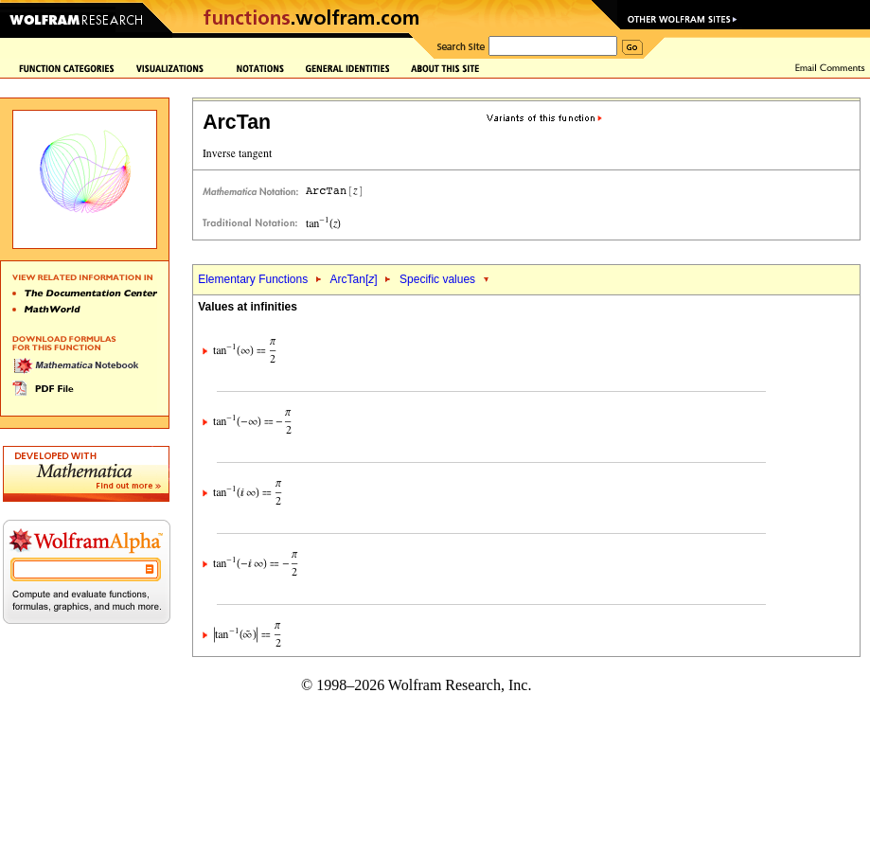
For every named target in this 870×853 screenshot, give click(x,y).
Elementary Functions (253, 279)
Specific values (437, 279)
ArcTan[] (354, 279)
